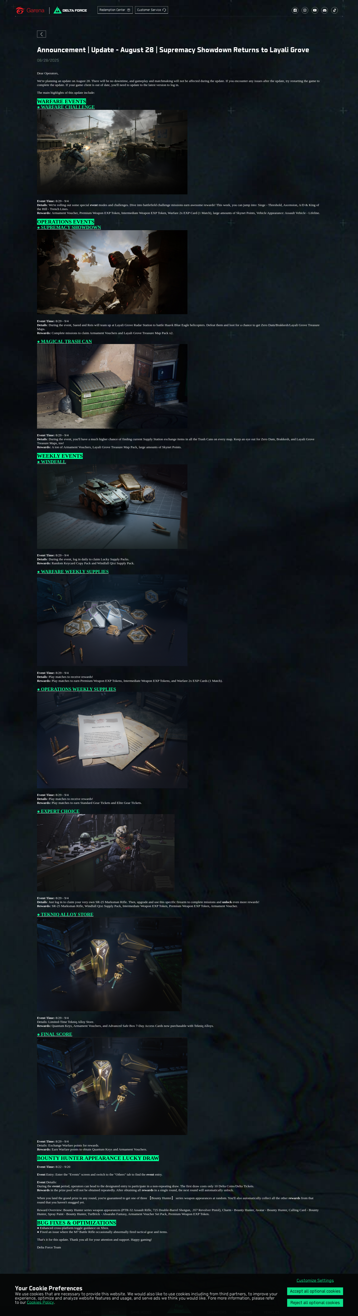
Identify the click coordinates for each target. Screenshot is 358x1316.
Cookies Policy (40, 1302)
